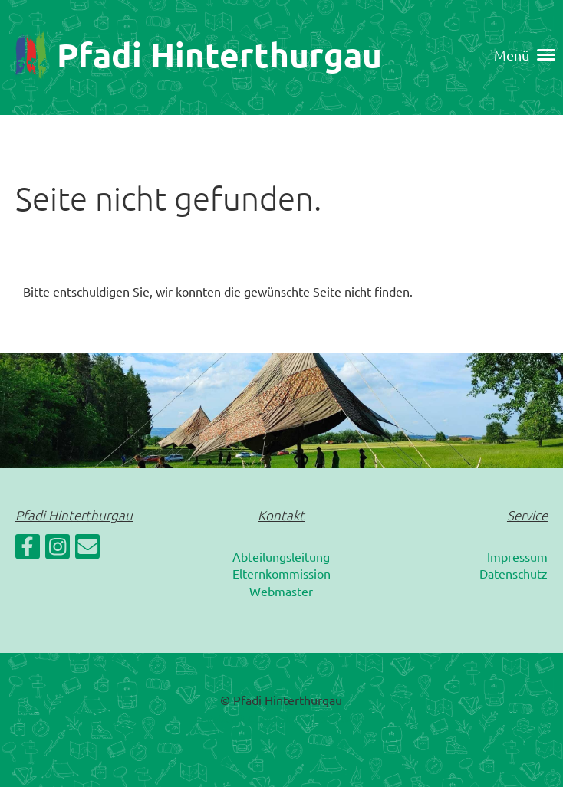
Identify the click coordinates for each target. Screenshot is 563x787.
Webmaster (281, 590)
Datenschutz (513, 573)
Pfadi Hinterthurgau (219, 55)
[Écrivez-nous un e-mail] (87, 549)
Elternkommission (281, 573)
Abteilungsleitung (281, 556)
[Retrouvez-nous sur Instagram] (57, 549)
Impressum (517, 556)
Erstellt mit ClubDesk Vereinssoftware (281, 718)
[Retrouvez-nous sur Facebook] (27, 549)
